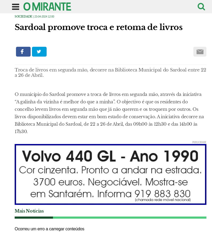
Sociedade (23, 16)
